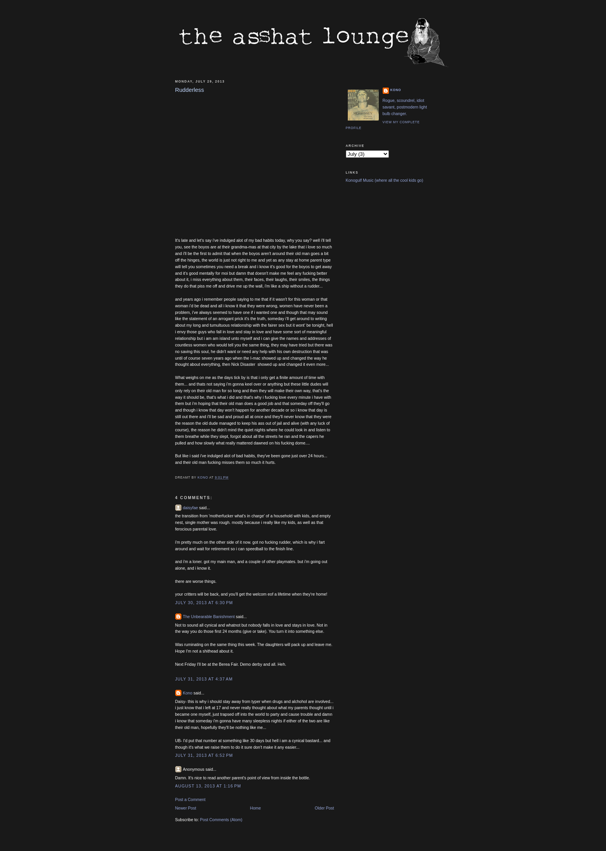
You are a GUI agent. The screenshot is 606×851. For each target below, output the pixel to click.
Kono (188, 693)
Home (255, 808)
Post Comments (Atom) (221, 819)
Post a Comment (190, 799)
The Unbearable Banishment (209, 616)
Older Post (324, 808)
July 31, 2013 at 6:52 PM (204, 755)
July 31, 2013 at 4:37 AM (204, 679)
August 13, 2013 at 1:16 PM (208, 786)
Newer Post (185, 808)
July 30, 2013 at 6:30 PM (204, 602)
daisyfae (190, 507)
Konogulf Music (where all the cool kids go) (384, 180)
